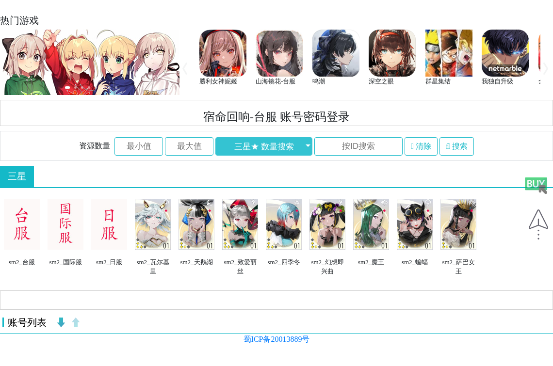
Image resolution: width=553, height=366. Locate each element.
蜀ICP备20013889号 (277, 339)
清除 (421, 146)
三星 (17, 176)
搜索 (457, 146)
